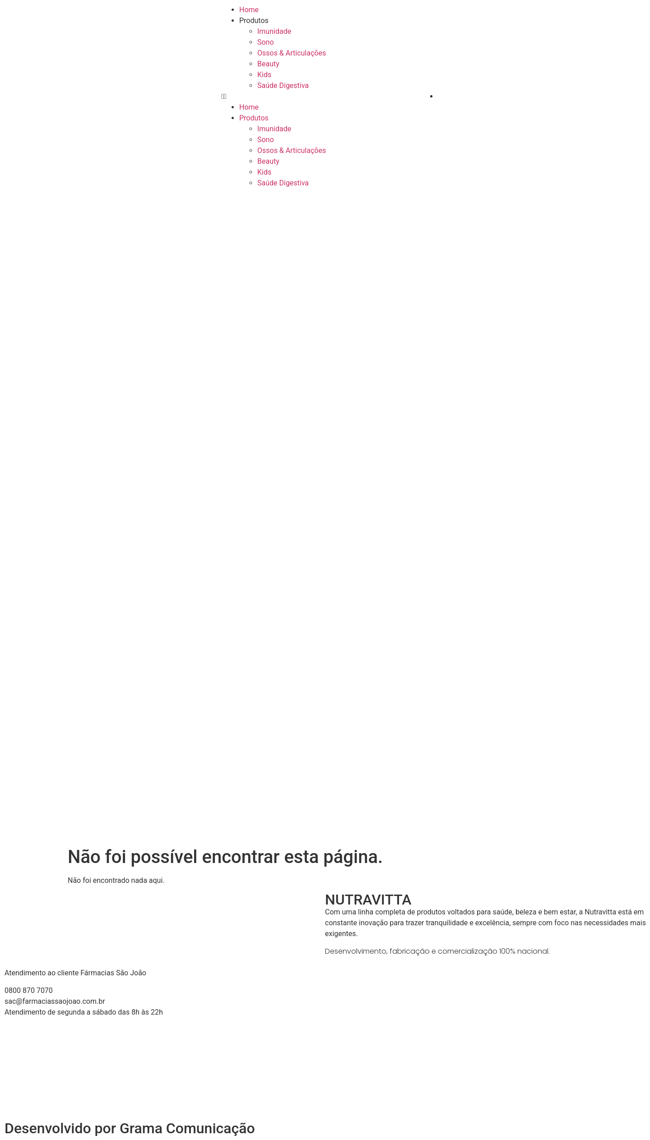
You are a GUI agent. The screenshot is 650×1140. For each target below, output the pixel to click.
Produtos (254, 20)
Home (249, 9)
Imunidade (274, 31)
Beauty (268, 64)
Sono (265, 42)
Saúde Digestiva (283, 85)
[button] (325, 96)
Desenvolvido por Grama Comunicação (130, 1128)
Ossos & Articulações (291, 53)
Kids (264, 74)
